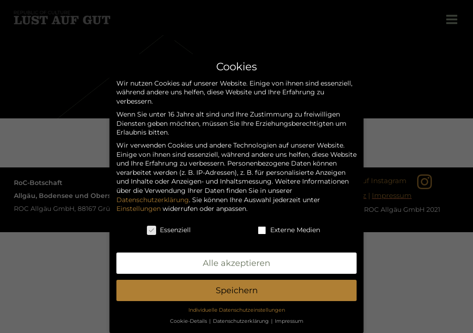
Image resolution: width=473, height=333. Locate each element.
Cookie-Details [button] (189, 321)
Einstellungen (138, 208)
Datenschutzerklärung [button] (241, 321)
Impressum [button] (289, 321)
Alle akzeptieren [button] (236, 263)
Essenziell (169, 230)
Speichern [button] (237, 290)
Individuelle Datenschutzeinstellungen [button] (236, 310)
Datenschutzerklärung (152, 200)
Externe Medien (288, 230)
